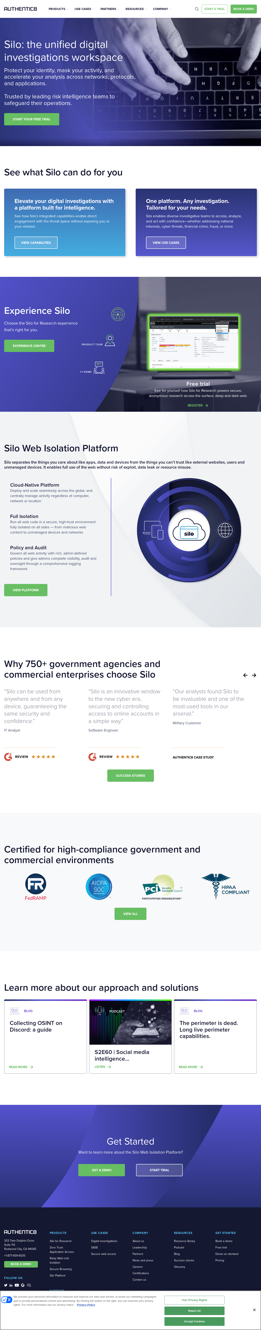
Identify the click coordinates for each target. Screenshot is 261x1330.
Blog (177, 1254)
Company (160, 9)
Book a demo (223, 1241)
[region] (130, 1310)
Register (195, 405)
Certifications (141, 1273)
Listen (100, 1067)
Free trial (221, 1247)
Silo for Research (61, 1241)
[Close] (254, 1309)
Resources (135, 9)
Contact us (139, 1279)
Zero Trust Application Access (62, 1249)
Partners (108, 9)
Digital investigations (104, 1241)
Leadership (140, 1247)
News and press (143, 1260)
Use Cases (83, 9)
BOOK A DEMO (21, 1264)
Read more (18, 1067)
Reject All (194, 1310)
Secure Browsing (61, 1269)
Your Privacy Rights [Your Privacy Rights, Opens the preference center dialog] (194, 1300)
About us (138, 1241)
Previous (245, 675)
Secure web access (103, 1254)
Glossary (179, 1267)
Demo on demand (226, 1254)
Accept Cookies (194, 1321)
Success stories (184, 1260)
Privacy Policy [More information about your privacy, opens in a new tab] (86, 1304)
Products (57, 9)
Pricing (219, 1260)
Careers (138, 1267)
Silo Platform (57, 1275)
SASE (94, 1247)
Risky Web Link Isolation (59, 1260)
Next (254, 675)
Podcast (179, 1247)
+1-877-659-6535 (14, 1256)
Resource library (184, 1241)
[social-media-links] (5, 1285)
